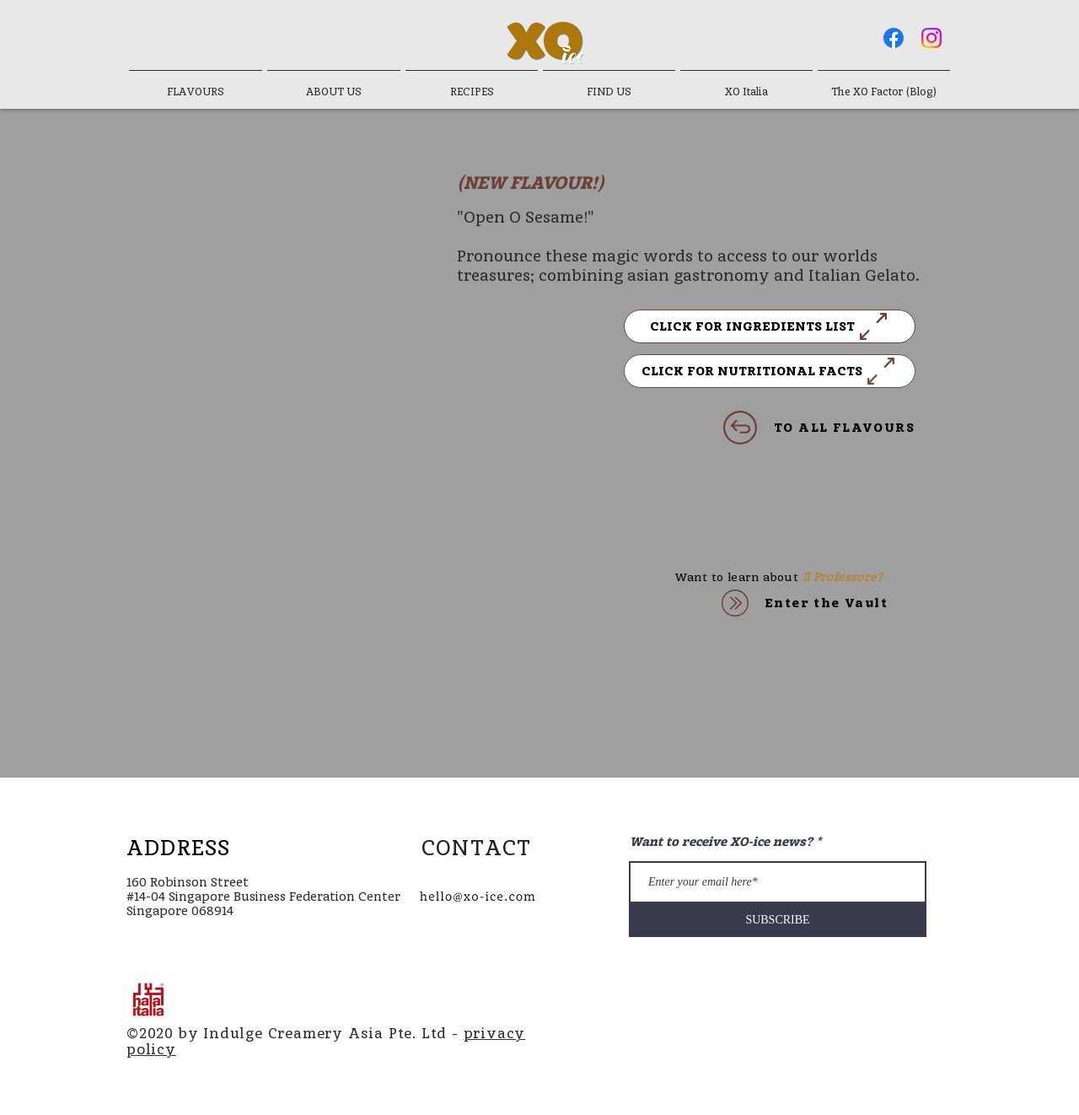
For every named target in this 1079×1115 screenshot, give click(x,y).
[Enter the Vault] (799, 603)
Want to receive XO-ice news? (721, 842)
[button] (769, 326)
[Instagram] (931, 37)
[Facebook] (893, 37)
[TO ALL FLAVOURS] (773, 427)
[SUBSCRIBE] (777, 920)
